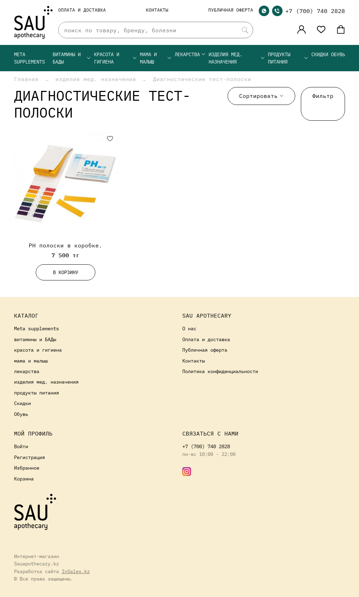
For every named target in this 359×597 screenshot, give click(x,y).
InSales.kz (76, 571)
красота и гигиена (115, 58)
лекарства (190, 54)
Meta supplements (29, 58)
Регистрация (29, 457)
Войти (21, 446)
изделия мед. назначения (237, 58)
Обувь (338, 54)
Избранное (26, 467)
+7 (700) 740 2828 (315, 10)
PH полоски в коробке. (65, 245)
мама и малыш (156, 58)
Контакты (157, 10)
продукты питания (288, 58)
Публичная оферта (230, 10)
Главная (26, 78)
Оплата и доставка (82, 10)
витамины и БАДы (72, 58)
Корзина (24, 478)
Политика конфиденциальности (220, 371)
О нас (189, 328)
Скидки (319, 54)
